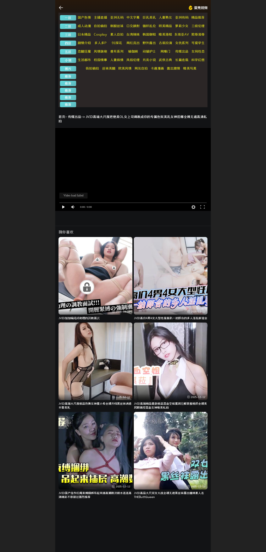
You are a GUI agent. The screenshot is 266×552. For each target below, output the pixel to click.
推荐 (68, 76)
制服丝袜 (116, 26)
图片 (68, 68)
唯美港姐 (165, 34)
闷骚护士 (149, 51)
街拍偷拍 (92, 68)
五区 (68, 51)
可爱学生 (198, 42)
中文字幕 (133, 17)
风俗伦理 (133, 59)
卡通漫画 (157, 68)
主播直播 (100, 17)
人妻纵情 (116, 59)
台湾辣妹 (133, 34)
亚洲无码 (116, 17)
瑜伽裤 (133, 51)
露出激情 (173, 68)
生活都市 (84, 59)
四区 (68, 43)
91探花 (117, 42)
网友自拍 (141, 68)
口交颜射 (133, 26)
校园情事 (100, 59)
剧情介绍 (84, 42)
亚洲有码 (181, 17)
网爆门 (165, 51)
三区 (68, 34)
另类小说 (149, 59)
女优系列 (181, 42)
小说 (68, 60)
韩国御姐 (149, 34)
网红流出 (133, 42)
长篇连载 (181, 59)
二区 (68, 26)
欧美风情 (125, 68)
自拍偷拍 (100, 26)
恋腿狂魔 (84, 51)
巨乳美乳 (149, 17)
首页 (62, 116)
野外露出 (149, 42)
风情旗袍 (100, 51)
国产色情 (84, 17)
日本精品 (84, 34)
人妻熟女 (165, 17)
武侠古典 (165, 59)
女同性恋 (198, 51)
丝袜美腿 (108, 68)
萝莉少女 (181, 26)
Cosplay (100, 34)
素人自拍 (116, 34)
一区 (68, 17)
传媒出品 (181, 51)
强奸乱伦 (149, 26)
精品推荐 (198, 17)
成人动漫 (84, 26)
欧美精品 (165, 26)
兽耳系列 (116, 51)
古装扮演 (165, 42)
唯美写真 (189, 68)
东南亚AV (181, 34)
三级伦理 (198, 26)
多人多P (100, 42)
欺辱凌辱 (198, 34)
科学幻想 (198, 59)
